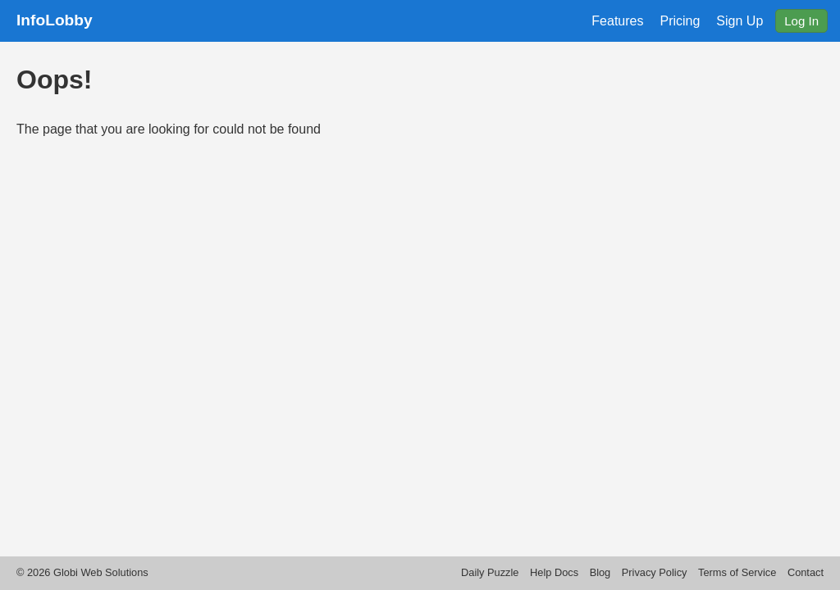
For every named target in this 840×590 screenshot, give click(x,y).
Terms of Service (737, 572)
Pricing (680, 21)
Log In (801, 21)
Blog (600, 572)
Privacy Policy (654, 572)
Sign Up (739, 21)
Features (617, 21)
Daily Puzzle (489, 572)
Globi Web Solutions (100, 572)
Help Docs (554, 572)
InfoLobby (54, 20)
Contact (806, 572)
